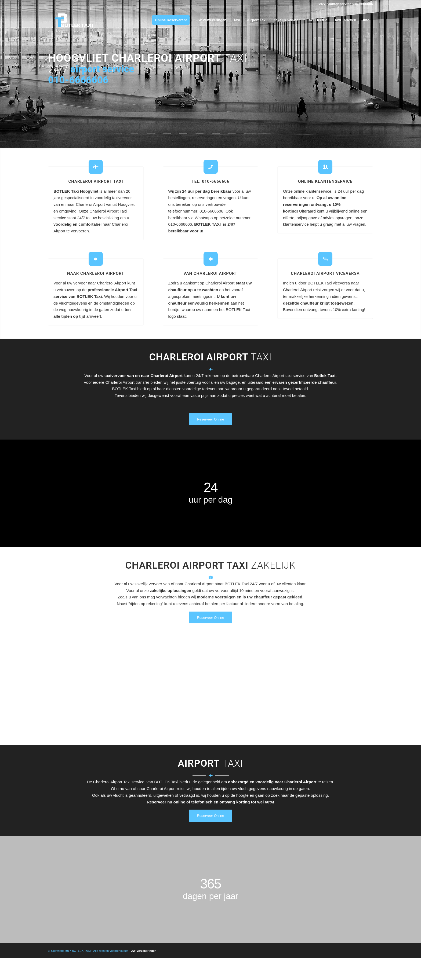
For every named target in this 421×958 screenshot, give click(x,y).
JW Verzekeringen (143, 950)
